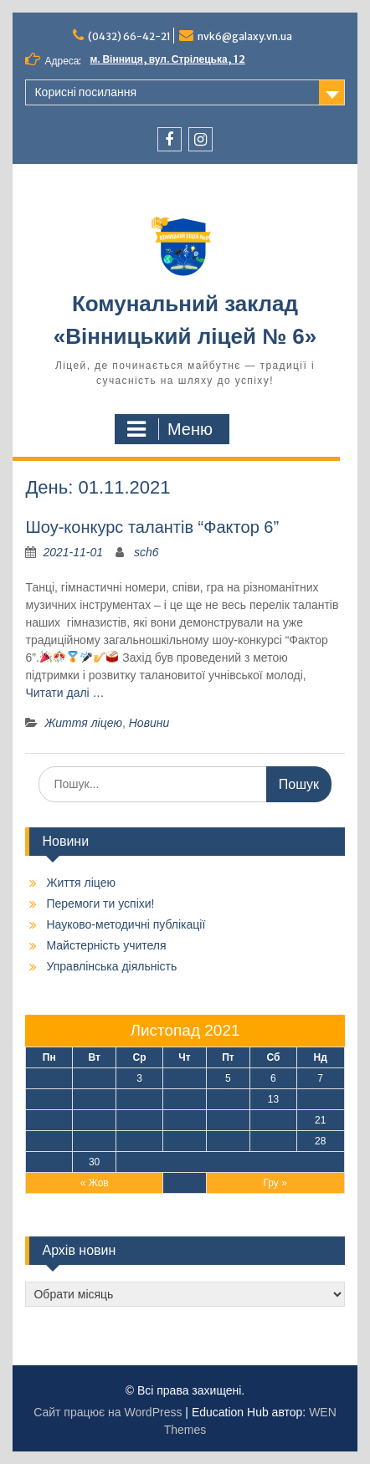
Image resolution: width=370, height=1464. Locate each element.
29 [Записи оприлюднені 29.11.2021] (49, 1162)
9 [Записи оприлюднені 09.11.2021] (94, 1099)
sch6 (146, 552)
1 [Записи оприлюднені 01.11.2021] (49, 1078)
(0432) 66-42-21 (129, 36)
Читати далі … (64, 692)
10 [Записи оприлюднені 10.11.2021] (139, 1099)
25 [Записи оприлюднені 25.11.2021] (184, 1141)
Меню (170, 429)
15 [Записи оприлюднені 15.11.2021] (49, 1120)
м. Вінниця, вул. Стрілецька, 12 (167, 59)
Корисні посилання (85, 92)
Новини (149, 722)
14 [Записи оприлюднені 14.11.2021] (320, 1099)
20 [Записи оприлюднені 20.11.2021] (273, 1120)
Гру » (274, 1183)
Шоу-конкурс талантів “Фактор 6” (152, 527)
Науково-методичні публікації (125, 924)
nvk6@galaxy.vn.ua (245, 36)
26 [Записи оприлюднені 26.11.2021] (228, 1141)
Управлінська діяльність (111, 966)
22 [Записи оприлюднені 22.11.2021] (49, 1141)
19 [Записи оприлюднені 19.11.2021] (228, 1120)
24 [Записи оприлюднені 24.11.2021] (139, 1141)
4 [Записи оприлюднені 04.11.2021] (185, 1078)
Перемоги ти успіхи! (100, 903)
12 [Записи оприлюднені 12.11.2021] (228, 1099)
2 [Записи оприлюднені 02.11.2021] (94, 1078)
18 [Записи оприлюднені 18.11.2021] (184, 1120)
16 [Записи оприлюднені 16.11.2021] (94, 1120)
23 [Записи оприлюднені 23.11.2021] (94, 1141)
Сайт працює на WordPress (107, 1412)
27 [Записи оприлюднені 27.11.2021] (273, 1141)
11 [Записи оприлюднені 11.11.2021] (184, 1099)
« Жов (94, 1183)
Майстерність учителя (106, 945)
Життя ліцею (82, 722)
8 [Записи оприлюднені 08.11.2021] (49, 1099)
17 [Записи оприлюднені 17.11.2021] (139, 1120)
